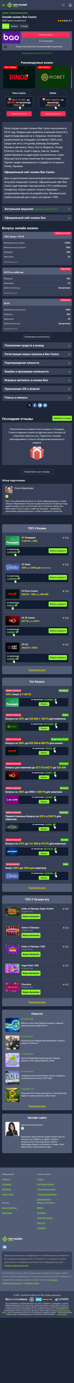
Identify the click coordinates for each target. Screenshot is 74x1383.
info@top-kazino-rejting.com (16, 1270)
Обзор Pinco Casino (59, 740)
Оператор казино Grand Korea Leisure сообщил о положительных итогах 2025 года (43, 1080)
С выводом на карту (45, 1193)
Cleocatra (26, 988)
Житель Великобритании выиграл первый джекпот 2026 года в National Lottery (40, 1063)
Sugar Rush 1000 (30, 969)
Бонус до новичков (25, 871)
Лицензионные (43, 1203)
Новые (40, 1183)
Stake (65, 868)
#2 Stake (26, 564)
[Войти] (69, 5)
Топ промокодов (46, 41)
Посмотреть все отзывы (37, 471)
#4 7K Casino (28, 617)
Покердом (63, 691)
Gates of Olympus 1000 (33, 950)
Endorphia (41, 1217)
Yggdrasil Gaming (44, 1222)
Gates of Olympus (30, 931)
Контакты (6, 1193)
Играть (44, 704)
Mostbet (64, 843)
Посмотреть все (36, 670)
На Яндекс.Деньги (45, 1188)
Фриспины (6, 1217)
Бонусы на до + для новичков (35, 719)
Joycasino (64, 815)
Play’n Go (40, 1227)
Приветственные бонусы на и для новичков (33, 820)
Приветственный (13, 691)
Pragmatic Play (27, 915)
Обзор (6, 26)
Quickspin (41, 1232)
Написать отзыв (62, 418)
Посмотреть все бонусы (37, 336)
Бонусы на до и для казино (34, 744)
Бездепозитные (9, 1212)
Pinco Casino (19, 93)
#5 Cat (25, 644)
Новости (5, 1183)
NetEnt (39, 1212)
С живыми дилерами (46, 1198)
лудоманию (62, 1318)
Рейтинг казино (46, 35)
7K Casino (64, 765)
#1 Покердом (29, 537)
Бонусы (14, 26)
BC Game (64, 790)
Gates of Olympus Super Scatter (38, 912)
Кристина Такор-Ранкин (32, 1129)
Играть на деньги (58, 551)
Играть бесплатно (19, 114)
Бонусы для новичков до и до (35, 768)
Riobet (53, 93)
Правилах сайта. (32, 1287)
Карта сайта (7, 1198)
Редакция (6, 1188)
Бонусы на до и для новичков (35, 846)
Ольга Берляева (24, 488)
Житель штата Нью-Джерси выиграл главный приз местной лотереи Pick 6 (42, 1028)
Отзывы (24, 26)
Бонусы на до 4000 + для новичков (33, 793)
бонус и (18, 694)
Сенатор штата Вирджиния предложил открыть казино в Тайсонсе (43, 1045)
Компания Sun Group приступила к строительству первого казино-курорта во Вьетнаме (44, 1098)
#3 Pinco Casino (30, 591)
